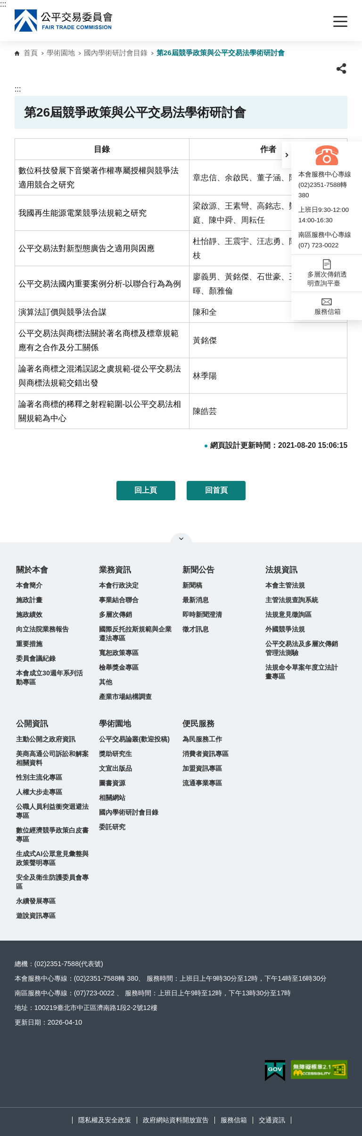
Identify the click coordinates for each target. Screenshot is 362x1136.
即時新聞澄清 (202, 614)
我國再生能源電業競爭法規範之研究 (82, 213)
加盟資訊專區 (202, 768)
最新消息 (195, 600)
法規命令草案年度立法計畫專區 (301, 672)
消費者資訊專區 (205, 753)
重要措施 (29, 644)
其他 (105, 682)
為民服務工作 (202, 739)
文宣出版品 (115, 768)
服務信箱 (234, 1120)
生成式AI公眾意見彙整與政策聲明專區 (52, 858)
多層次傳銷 (115, 614)
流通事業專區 (202, 783)
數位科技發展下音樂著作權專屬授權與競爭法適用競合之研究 (98, 177)
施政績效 (29, 614)
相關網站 (112, 797)
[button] (286, 155)
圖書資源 (112, 783)
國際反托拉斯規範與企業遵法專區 (135, 633)
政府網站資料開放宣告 (176, 1120)
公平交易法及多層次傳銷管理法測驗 (301, 648)
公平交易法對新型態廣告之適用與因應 (86, 248)
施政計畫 (29, 600)
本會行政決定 (119, 585)
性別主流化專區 (39, 777)
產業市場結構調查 (125, 696)
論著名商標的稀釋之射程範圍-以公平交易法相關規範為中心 (99, 411)
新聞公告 (198, 569)
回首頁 (216, 490)
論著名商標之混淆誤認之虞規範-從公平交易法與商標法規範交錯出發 (99, 375)
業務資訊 (115, 569)
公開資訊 (32, 723)
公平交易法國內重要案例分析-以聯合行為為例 (99, 283)
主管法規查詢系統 (291, 600)
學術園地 (61, 53)
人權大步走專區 (39, 792)
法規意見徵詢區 (288, 614)
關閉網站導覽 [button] (181, 538)
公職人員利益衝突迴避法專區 (52, 811)
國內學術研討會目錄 (116, 53)
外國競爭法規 (285, 629)
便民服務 (198, 723)
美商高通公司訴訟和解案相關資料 (52, 758)
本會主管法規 (285, 585)
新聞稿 (192, 585)
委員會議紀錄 (36, 658)
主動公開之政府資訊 (45, 739)
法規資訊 (281, 569)
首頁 (31, 53)
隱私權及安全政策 (104, 1120)
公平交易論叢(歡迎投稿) (134, 739)
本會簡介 (29, 585)
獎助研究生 (115, 753)
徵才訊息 (195, 629)
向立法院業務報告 (42, 629)
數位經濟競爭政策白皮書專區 (52, 834)
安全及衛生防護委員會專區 (52, 882)
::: (3, 4)
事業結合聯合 (119, 600)
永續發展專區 (36, 901)
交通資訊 (272, 1120)
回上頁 (145, 490)
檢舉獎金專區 (119, 667)
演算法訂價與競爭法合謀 (62, 312)
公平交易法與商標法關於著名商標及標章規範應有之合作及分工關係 (98, 340)
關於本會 (32, 569)
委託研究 (112, 827)
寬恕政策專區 (119, 652)
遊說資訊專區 (36, 915)
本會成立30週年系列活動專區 (49, 677)
